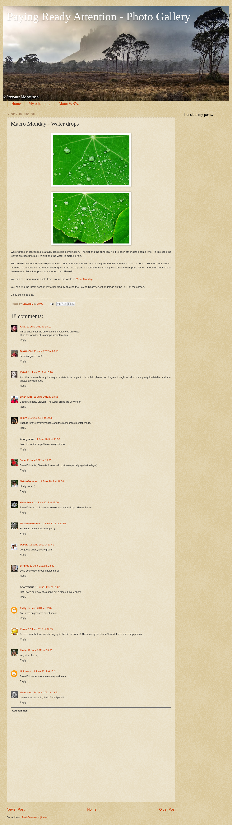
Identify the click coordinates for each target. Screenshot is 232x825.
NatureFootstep (29, 481)
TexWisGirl (26, 351)
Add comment (20, 710)
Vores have (26, 502)
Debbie (24, 544)
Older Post (167, 809)
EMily (23, 608)
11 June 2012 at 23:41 (41, 544)
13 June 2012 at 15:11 (44, 671)
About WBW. (68, 103)
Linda (23, 650)
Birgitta (24, 565)
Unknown (25, 671)
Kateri (23, 372)
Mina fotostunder (30, 523)
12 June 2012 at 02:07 (40, 608)
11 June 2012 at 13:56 (46, 396)
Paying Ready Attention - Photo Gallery (98, 16)
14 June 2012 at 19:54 (46, 692)
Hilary (23, 417)
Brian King (26, 396)
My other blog (39, 103)
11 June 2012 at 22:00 (46, 502)
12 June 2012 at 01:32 (47, 587)
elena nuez (26, 692)
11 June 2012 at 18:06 (39, 460)
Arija (23, 326)
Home (16, 103)
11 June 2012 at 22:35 (53, 523)
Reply (23, 340)
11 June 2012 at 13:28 (40, 372)
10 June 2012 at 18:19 (39, 326)
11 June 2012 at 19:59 (51, 481)
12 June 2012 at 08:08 (40, 650)
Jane (23, 460)
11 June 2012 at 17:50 (47, 439)
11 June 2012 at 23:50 (42, 565)
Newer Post (16, 809)
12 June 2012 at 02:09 (40, 629)
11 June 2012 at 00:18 (46, 351)
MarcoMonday (84, 279)
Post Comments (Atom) (35, 817)
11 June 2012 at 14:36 (40, 417)
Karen (23, 629)
